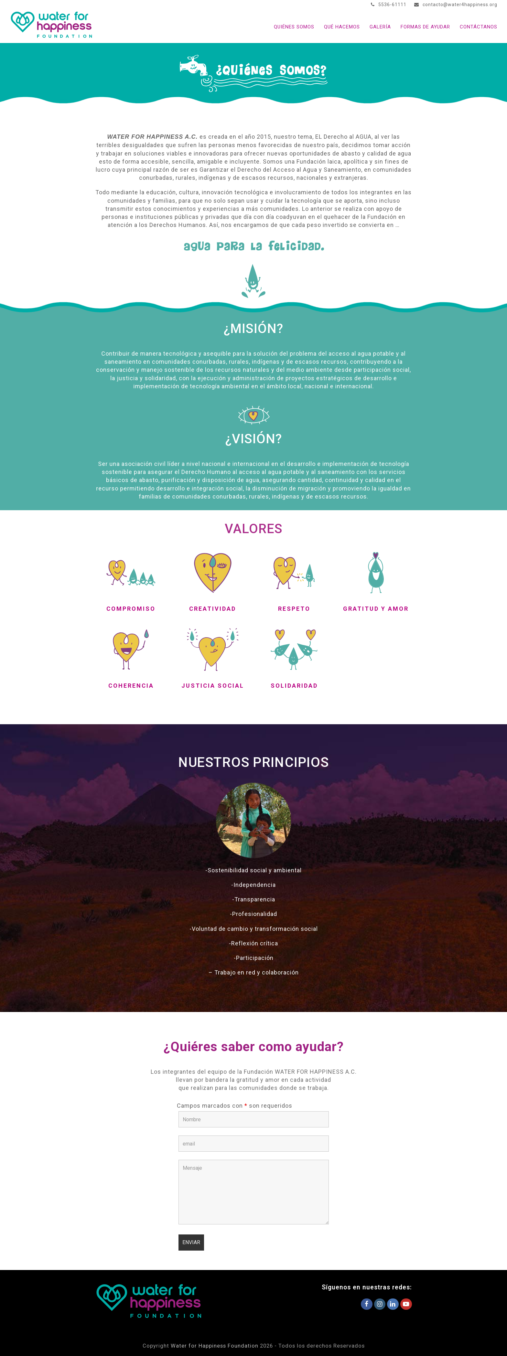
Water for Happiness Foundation (214, 1346)
